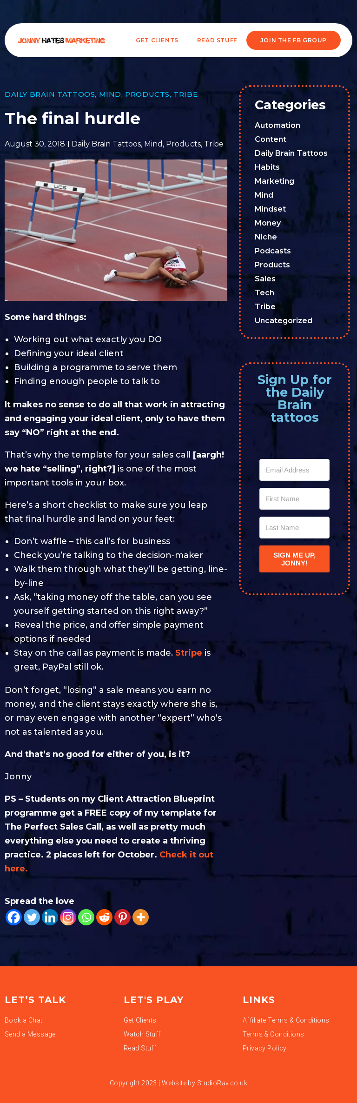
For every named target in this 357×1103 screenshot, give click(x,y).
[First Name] (294, 499)
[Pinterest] (122, 917)
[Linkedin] (50, 917)
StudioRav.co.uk (222, 1083)
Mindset (270, 209)
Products (147, 94)
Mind (110, 94)
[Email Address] (294, 470)
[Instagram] (68, 917)
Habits (267, 167)
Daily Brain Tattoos (50, 94)
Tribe (185, 94)
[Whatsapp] (86, 917)
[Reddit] (104, 917)
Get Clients (157, 40)
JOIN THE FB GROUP (293, 40)
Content (270, 139)
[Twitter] (32, 917)
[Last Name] (294, 527)
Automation (277, 125)
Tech (264, 292)
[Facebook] (14, 917)
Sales (265, 278)
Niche (266, 237)
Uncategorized (283, 320)
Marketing (274, 181)
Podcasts (273, 250)
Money (268, 223)
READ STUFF (217, 40)
